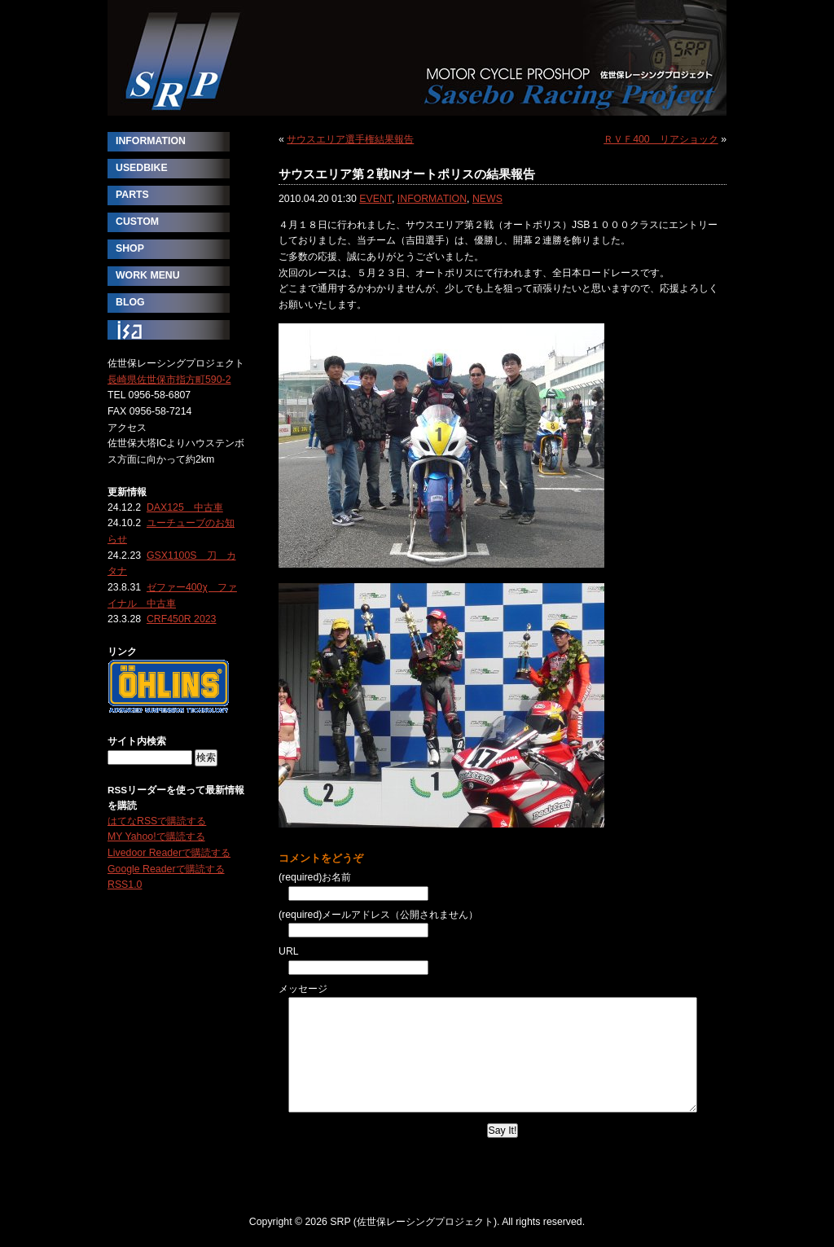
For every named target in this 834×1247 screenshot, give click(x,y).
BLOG (130, 302)
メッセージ (303, 989)
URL (289, 951)
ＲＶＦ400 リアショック (661, 139)
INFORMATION (432, 198)
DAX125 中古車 (185, 507)
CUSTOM (137, 221)
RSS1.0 (125, 884)
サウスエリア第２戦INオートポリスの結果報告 (407, 174)
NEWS (487, 198)
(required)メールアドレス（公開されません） (378, 914)
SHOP (130, 248)
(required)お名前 (315, 877)
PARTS (132, 194)
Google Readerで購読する (166, 869)
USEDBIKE (142, 167)
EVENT (375, 198)
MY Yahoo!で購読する (156, 836)
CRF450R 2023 (182, 619)
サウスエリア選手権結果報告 (350, 139)
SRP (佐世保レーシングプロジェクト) (417, 58)
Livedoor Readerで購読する (169, 852)
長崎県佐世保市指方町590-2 (169, 379)
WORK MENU (148, 275)
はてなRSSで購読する (157, 821)
